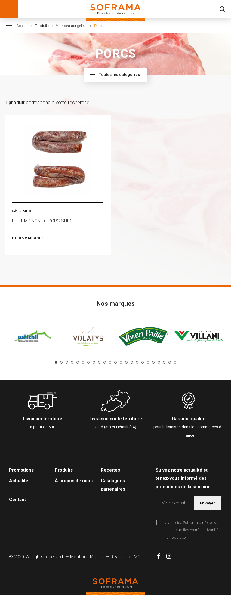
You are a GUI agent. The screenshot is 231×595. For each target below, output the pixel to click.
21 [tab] (164, 362)
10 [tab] (104, 362)
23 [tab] (175, 362)
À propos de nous (74, 480)
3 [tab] (67, 362)
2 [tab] (61, 362)
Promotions (21, 470)
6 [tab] (83, 362)
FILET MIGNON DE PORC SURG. (43, 221)
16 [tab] (137, 362)
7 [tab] (88, 362)
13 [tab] (121, 362)
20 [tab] (159, 362)
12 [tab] (115, 362)
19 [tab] (153, 362)
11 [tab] (110, 362)
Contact (17, 499)
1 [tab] (56, 362)
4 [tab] (72, 362)
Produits (42, 25)
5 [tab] (77, 362)
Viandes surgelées (72, 25)
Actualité (18, 480)
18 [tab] (148, 362)
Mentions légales (87, 556)
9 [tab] (99, 362)
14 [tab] (126, 362)
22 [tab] (169, 362)
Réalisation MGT (127, 556)
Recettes (110, 470)
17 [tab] (142, 362)
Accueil (22, 25)
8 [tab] (94, 362)
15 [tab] (132, 362)
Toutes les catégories (119, 74)
